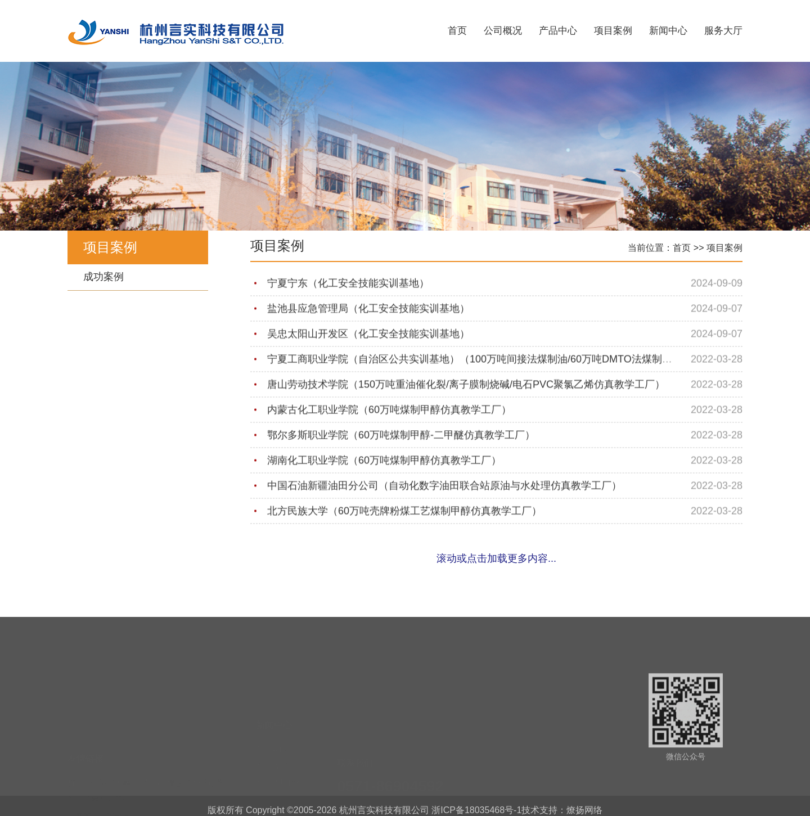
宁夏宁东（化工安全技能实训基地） (348, 284)
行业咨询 (271, 730)
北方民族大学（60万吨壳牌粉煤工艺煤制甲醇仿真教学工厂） (404, 511)
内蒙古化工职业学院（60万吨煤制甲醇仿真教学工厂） (389, 410)
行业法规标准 (279, 747)
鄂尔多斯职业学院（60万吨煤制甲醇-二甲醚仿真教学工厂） (401, 435)
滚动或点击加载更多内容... (496, 558)
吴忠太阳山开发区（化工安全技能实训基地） (368, 334)
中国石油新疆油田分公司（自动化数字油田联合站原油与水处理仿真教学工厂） (444, 486)
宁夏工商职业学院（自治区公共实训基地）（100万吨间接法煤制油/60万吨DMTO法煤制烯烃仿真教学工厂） (510, 360)
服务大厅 (723, 30)
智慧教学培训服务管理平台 (115, 747)
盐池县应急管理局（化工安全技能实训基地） (368, 309)
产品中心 (558, 30)
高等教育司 (87, 781)
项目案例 (613, 30)
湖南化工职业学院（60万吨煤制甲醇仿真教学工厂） (384, 461)
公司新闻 (271, 713)
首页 (457, 30)
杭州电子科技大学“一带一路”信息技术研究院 (145, 731)
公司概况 (503, 30)
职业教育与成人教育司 (107, 798)
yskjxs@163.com (397, 789)
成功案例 (103, 276)
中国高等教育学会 (99, 764)
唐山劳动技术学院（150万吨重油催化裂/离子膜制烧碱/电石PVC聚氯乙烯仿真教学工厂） (466, 385)
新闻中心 (668, 30)
